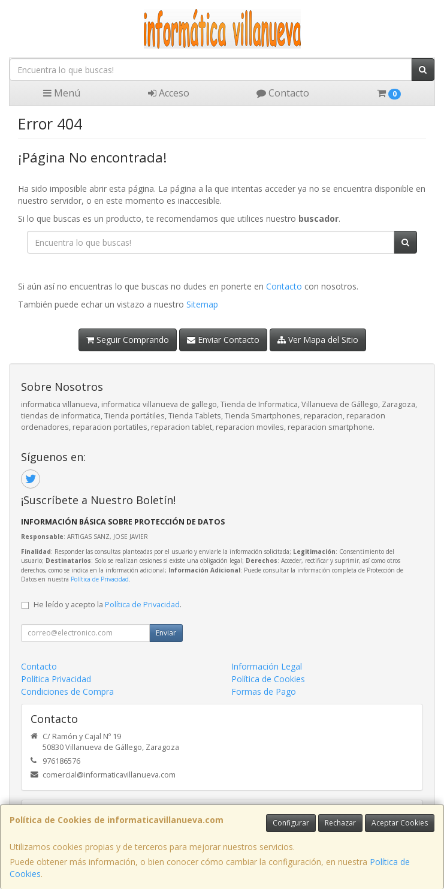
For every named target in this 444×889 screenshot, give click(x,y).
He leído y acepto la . (108, 604)
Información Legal (266, 666)
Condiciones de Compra (67, 691)
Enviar (166, 633)
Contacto (282, 93)
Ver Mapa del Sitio (317, 339)
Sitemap (202, 304)
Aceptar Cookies (399, 823)
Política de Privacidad (100, 579)
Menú (61, 93)
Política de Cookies (268, 679)
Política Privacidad (56, 679)
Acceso (168, 93)
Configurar (291, 823)
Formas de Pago (263, 691)
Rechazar (340, 823)
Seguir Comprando (127, 339)
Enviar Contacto (223, 339)
